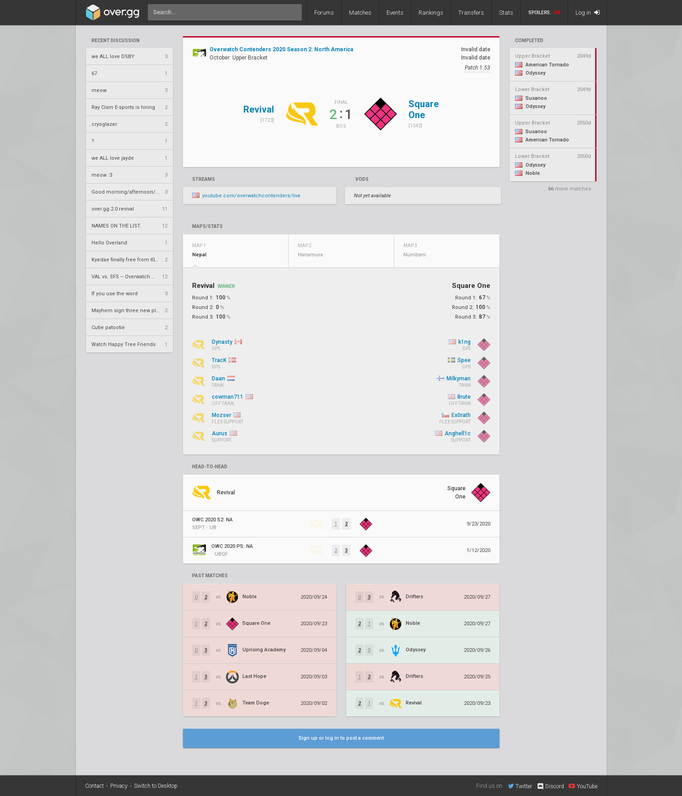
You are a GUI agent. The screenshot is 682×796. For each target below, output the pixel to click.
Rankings (431, 12)
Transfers (471, 12)
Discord (550, 786)
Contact (94, 786)
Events (395, 12)
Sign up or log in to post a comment (341, 738)
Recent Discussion (115, 40)
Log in (587, 12)
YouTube (583, 786)
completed (529, 40)
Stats (506, 12)
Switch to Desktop (155, 786)
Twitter (520, 786)
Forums (324, 12)
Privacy (119, 786)
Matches (360, 12)
